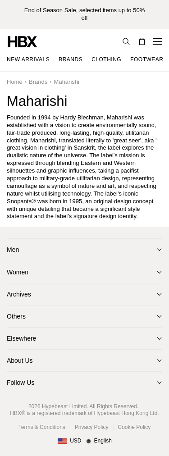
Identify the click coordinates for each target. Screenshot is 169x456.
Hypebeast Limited (64, 406)
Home (15, 81)
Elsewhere (21, 338)
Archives (19, 294)
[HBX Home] (22, 41)
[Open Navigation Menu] (157, 41)
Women (17, 272)
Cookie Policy (134, 427)
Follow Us (20, 382)
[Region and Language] (84, 441)
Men (13, 249)
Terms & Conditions (41, 427)
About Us (20, 360)
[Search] (126, 41)
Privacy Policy (92, 427)
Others (16, 316)
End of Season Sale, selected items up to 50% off (84, 14)
